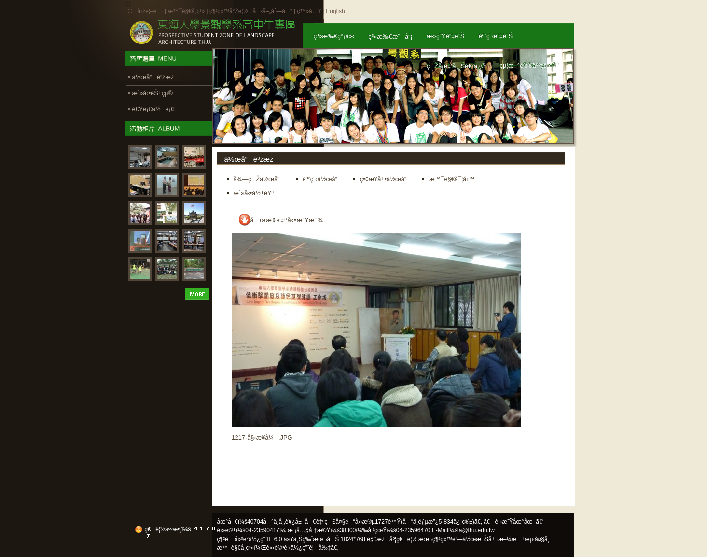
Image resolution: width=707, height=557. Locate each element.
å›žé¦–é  (150, 11)
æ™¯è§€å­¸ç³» (186, 11)
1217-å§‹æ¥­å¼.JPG (262, 437)
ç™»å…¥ (309, 11)
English (335, 11)
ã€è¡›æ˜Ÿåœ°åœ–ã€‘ (513, 521)
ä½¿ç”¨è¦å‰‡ (311, 547)
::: (130, 10)
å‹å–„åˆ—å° (272, 11)
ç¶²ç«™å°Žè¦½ (228, 11)
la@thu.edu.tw (476, 530)
